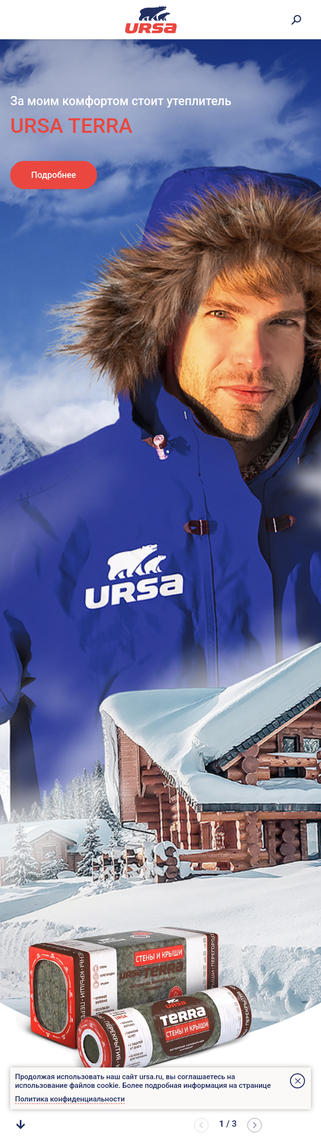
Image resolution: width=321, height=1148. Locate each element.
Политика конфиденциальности (70, 1099)
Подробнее (53, 175)
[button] (254, 1125)
